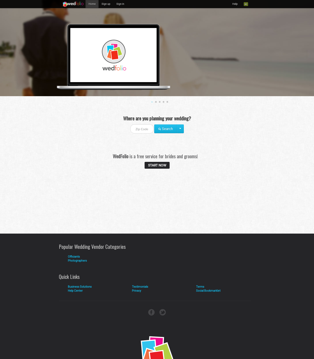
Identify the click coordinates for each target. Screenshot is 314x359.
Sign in (120, 3)
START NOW (157, 165)
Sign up (106, 3)
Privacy (136, 290)
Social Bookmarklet (208, 290)
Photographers (77, 260)
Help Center (75, 290)
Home (92, 3)
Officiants (74, 256)
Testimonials (140, 286)
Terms (200, 286)
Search (165, 129)
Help (235, 3)
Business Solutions (80, 286)
